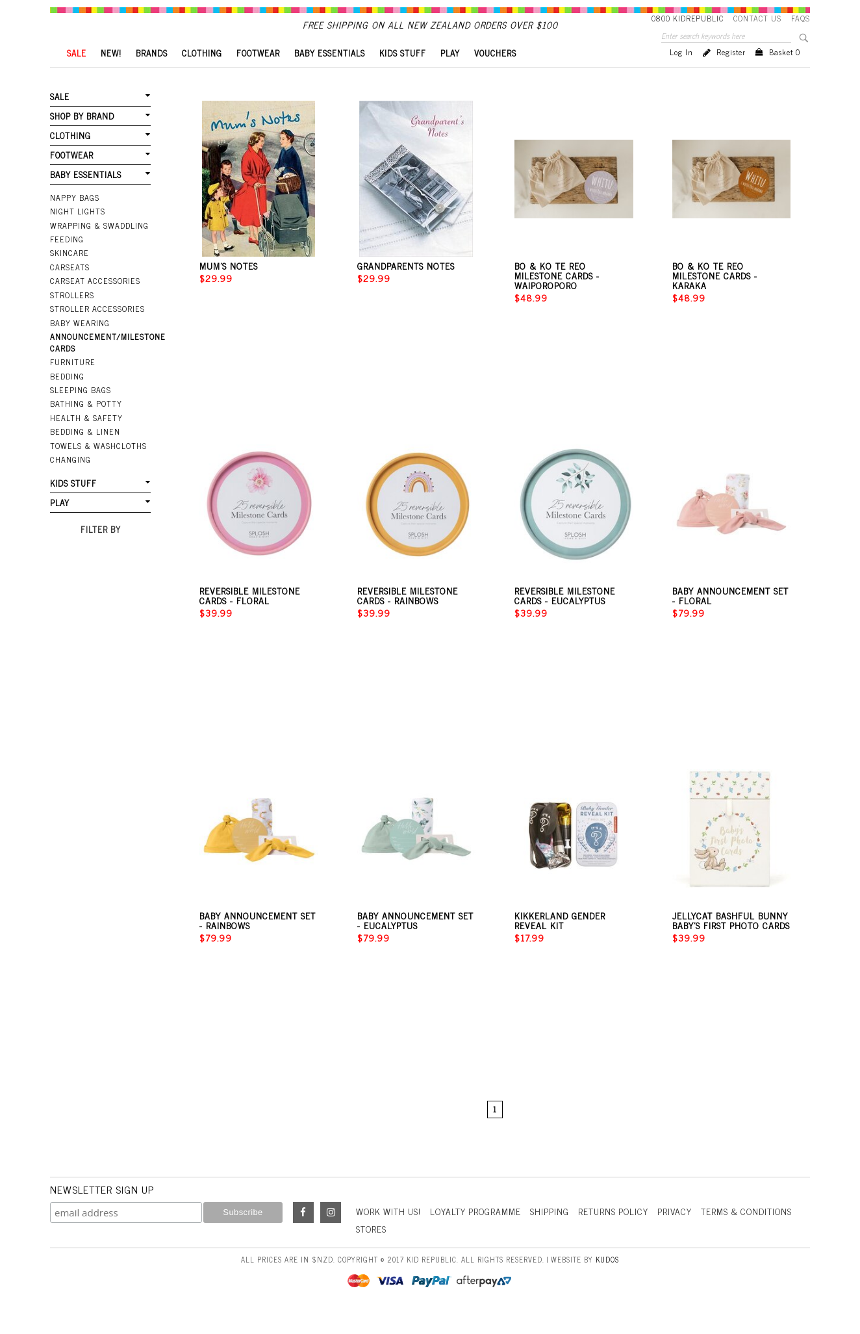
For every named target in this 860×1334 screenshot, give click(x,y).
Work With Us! (390, 1232)
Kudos (607, 1280)
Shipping (554, 1232)
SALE (76, 75)
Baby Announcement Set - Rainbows (257, 942)
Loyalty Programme (479, 1232)
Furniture (72, 380)
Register (731, 74)
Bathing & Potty (86, 421)
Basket (784, 74)
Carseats (69, 287)
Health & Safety (85, 435)
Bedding (67, 394)
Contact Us (757, 18)
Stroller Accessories (96, 328)
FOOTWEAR (258, 75)
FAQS (800, 18)
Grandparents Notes (406, 287)
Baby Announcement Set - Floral (730, 617)
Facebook (303, 1234)
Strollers (72, 314)
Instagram (330, 1234)
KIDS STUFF (402, 75)
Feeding (66, 259)
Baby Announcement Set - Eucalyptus (415, 942)
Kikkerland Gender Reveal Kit (559, 942)
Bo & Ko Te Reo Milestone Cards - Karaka (714, 297)
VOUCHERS (495, 75)
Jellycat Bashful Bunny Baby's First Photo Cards (731, 942)
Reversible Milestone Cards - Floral (249, 617)
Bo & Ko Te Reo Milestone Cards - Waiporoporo (557, 297)
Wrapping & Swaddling (98, 245)
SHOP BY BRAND (82, 137)
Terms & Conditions (755, 1232)
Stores (371, 1250)
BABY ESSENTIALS (329, 75)
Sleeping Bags (80, 408)
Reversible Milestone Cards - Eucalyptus (564, 617)
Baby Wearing (79, 341)
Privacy (681, 1232)
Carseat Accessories (93, 300)
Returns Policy (619, 1232)
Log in (681, 74)
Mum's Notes (228, 287)
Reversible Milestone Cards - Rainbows (407, 617)
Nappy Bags (74, 218)
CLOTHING (202, 75)
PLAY (450, 75)
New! (111, 75)
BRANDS (152, 75)
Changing (70, 476)
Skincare (69, 272)
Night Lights (77, 231)
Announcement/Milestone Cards (100, 361)
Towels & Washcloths (97, 462)
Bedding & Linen (84, 449)
